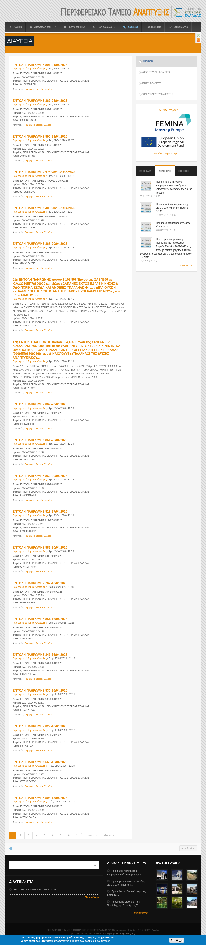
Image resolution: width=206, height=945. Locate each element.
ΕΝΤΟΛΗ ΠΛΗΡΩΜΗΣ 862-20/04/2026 (40, 476)
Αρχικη (147, 61)
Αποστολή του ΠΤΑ (43, 27)
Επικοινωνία (178, 27)
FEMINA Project (166, 110)
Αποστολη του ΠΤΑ (156, 72)
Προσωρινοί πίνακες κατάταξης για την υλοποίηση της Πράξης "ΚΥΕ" (172, 208)
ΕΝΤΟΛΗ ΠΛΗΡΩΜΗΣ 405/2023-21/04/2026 (44, 208)
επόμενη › (92, 835)
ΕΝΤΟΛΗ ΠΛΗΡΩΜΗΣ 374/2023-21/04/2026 (44, 172)
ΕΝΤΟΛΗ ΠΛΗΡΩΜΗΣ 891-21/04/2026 (40, 65)
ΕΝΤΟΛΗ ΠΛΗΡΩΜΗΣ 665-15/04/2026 (40, 762)
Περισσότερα (92, 897)
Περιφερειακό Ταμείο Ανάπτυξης (30, 68)
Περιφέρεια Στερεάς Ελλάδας (39, 89)
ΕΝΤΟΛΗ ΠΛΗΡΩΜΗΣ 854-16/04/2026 (40, 619)
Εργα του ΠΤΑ (152, 83)
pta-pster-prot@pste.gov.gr (122, 933)
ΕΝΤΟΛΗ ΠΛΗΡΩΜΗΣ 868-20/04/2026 (40, 243)
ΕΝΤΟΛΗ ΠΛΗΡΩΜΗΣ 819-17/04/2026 (40, 511)
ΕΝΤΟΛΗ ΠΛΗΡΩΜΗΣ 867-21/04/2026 (40, 100)
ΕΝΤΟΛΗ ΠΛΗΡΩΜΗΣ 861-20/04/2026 (40, 440)
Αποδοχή (176, 940)
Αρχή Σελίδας (188, 848)
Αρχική (15, 27)
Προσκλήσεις (153, 27)
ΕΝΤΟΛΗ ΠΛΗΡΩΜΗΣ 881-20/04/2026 (40, 547)
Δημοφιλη (165, 169)
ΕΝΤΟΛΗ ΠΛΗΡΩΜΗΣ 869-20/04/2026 (40, 404)
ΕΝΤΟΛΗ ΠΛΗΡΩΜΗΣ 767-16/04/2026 (40, 583)
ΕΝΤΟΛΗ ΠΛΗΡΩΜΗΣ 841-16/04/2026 (40, 654)
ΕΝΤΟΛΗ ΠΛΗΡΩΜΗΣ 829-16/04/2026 (40, 726)
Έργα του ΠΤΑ (74, 27)
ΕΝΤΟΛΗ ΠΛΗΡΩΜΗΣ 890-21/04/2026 (40, 136)
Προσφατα (145, 171)
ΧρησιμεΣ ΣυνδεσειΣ (157, 94)
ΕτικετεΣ (183, 171)
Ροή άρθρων (104, 27)
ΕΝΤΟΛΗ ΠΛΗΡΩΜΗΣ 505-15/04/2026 (40, 798)
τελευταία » (108, 835)
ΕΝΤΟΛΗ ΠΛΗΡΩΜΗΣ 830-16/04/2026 (40, 690)
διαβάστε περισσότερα (166, 153)
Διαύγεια (130, 27)
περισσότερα (186, 265)
